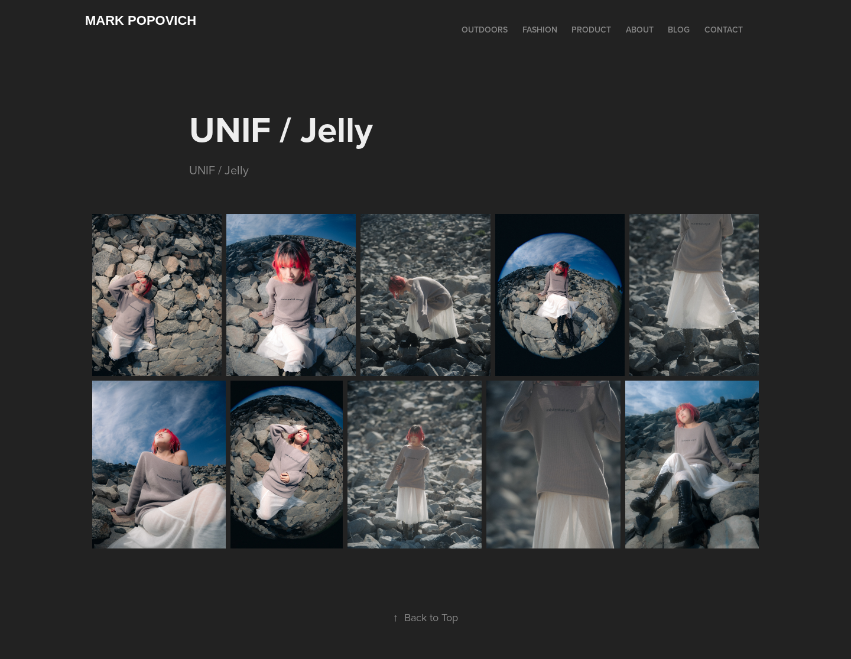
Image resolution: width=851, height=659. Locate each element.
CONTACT (723, 29)
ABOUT (640, 29)
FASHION (539, 29)
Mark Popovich (140, 20)
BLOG (679, 29)
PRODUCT (591, 29)
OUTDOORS (485, 29)
